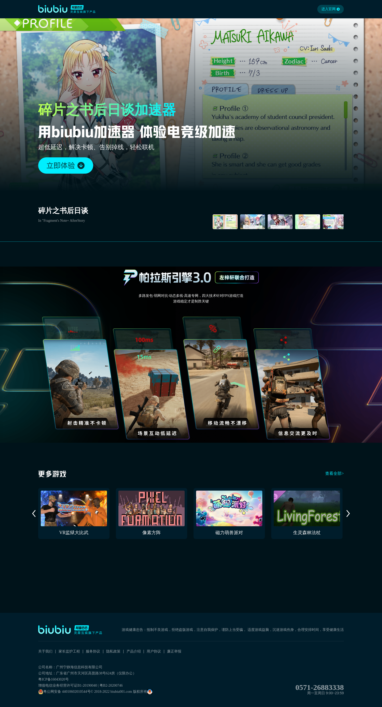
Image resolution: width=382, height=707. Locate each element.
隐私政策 (113, 651)
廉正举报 (174, 651)
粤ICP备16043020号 (53, 679)
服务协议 (93, 651)
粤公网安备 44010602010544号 (64, 691)
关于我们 (45, 651)
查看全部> (334, 473)
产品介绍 (134, 651)
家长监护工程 (69, 651)
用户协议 (154, 651)
